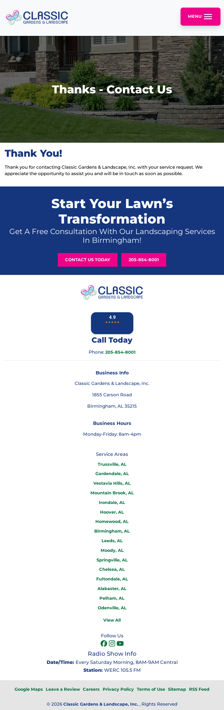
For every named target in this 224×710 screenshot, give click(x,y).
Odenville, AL (112, 607)
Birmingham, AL (112, 531)
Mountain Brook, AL (112, 493)
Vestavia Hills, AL (112, 483)
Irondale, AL (112, 502)
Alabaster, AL (112, 588)
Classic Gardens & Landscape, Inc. (100, 704)
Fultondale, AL (112, 579)
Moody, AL (112, 550)
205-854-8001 (144, 259)
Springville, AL (112, 560)
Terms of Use (151, 689)
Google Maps (29, 689)
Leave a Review (63, 689)
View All (112, 620)
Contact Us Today (87, 259)
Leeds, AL (112, 540)
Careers (91, 689)
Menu (200, 16)
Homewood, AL (112, 521)
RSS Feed (199, 689)
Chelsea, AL (112, 569)
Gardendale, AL (112, 473)
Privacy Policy (118, 689)
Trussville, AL (112, 464)
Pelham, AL (112, 598)
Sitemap (177, 689)
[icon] (104, 644)
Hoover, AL (112, 512)
